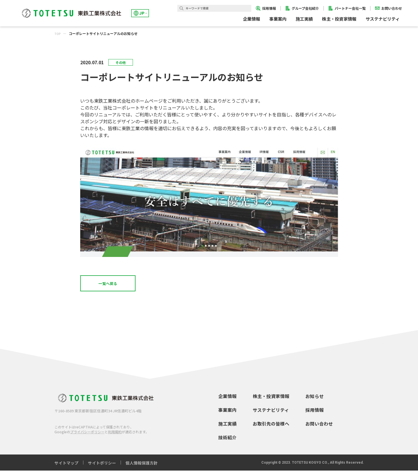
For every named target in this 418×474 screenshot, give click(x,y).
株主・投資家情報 (271, 399)
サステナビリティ (271, 413)
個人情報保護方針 (141, 466)
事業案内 (227, 413)
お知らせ (314, 399)
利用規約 (115, 435)
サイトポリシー (102, 466)
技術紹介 (227, 440)
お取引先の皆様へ (271, 427)
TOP (58, 33)
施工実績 (304, 19)
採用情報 (314, 413)
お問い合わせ (319, 427)
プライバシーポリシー (87, 435)
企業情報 (227, 399)
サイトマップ (66, 466)
